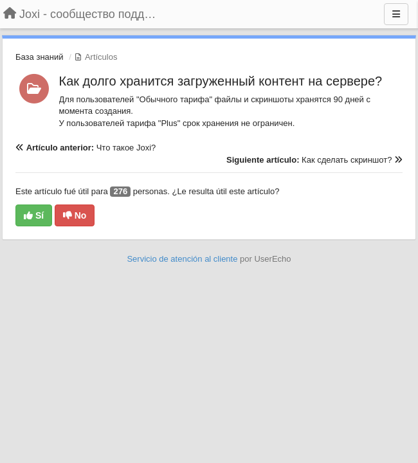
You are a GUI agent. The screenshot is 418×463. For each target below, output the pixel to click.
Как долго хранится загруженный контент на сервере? (221, 81)
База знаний (39, 57)
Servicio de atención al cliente (183, 259)
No (75, 215)
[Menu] (396, 14)
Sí (34, 215)
